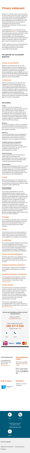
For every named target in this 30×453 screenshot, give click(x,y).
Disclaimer (3, 449)
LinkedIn (10, 431)
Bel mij (15, 333)
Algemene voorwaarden (7, 446)
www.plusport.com (5, 365)
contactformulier (6, 281)
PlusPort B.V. (15, 31)
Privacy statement (19, 446)
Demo (7, 333)
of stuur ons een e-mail (15, 427)
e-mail (19, 328)
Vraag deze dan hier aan (15, 318)
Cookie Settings (7, 188)
